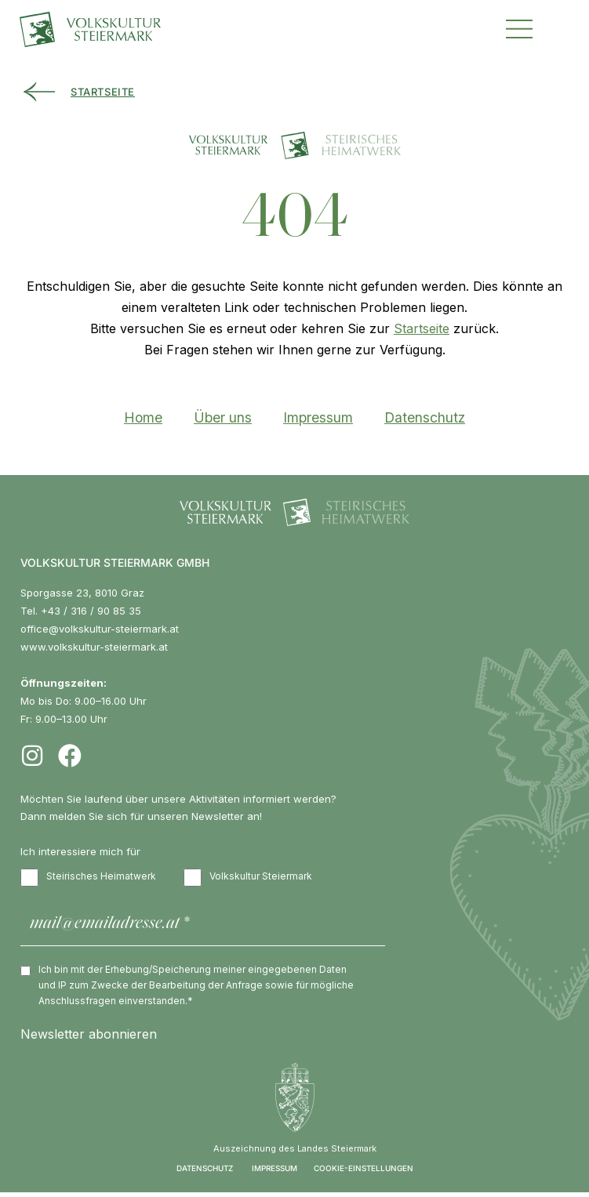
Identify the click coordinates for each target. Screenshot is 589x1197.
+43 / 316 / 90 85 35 (91, 610)
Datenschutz (424, 417)
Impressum (318, 417)
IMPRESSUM (274, 1172)
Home (143, 417)
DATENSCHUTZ (204, 1172)
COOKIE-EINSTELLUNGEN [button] (363, 1172)
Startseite (421, 328)
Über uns (223, 417)
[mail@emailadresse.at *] (202, 926)
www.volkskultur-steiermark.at (94, 646)
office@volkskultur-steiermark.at (99, 628)
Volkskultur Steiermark (248, 878)
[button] (519, 27)
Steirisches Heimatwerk (88, 878)
